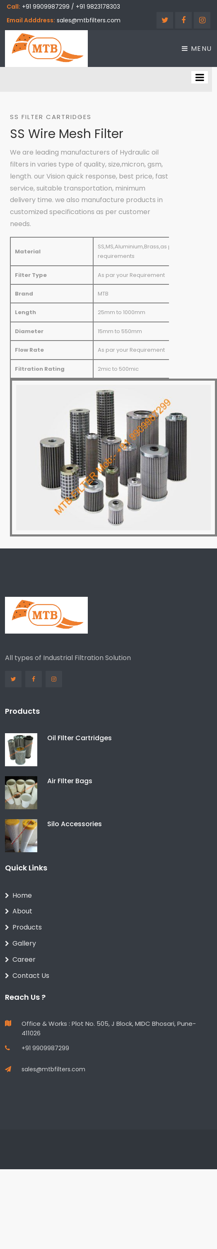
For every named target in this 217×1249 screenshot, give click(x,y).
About (18, 911)
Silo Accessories (74, 824)
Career (20, 959)
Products (23, 927)
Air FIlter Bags (69, 781)
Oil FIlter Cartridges (79, 738)
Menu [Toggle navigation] (197, 48)
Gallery (20, 943)
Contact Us (27, 975)
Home (18, 895)
